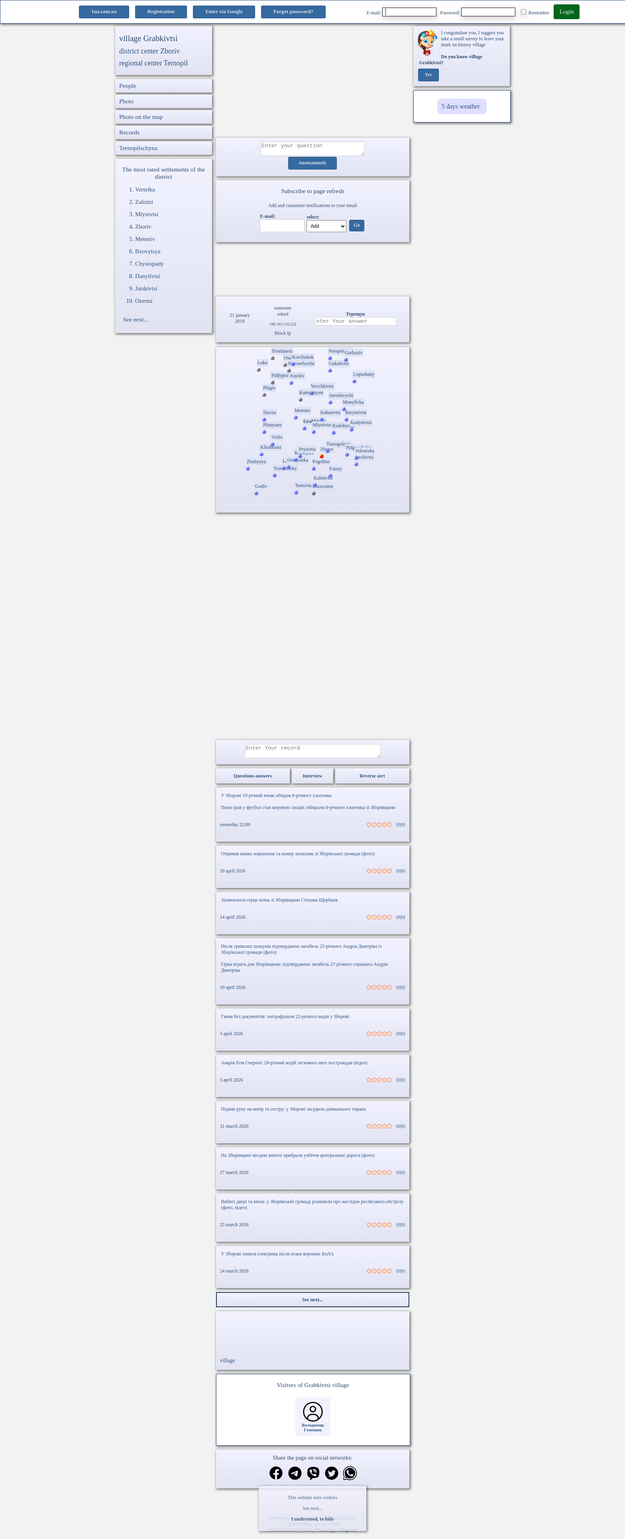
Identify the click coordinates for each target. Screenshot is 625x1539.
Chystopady (149, 263)
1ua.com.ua (104, 11)
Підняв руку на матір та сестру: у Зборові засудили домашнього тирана (293, 1114)
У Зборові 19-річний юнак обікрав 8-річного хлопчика (276, 800)
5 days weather (461, 106)
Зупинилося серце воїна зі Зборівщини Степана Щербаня (279, 905)
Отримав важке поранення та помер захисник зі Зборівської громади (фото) (298, 858)
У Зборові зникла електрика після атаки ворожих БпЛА (277, 1258)
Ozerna (143, 301)
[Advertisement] (312, 82)
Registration (161, 11)
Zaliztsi (144, 202)
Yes (428, 75)
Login (567, 11)
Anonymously (313, 165)
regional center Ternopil (153, 63)
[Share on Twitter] (331, 1479)
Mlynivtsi (146, 214)
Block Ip (283, 335)
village (227, 1365)
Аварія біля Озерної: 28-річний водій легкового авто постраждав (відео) (294, 1067)
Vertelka (145, 189)
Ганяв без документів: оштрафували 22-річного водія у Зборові (285, 1021)
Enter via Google (224, 11)
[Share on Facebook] (276, 1478)
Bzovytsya (147, 251)
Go (357, 227)
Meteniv (145, 239)
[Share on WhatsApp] (350, 1479)
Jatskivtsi (146, 288)
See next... (312, 1508)
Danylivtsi (147, 276)
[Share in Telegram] (295, 1479)
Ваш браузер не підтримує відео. (312, 268)
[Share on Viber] (313, 1479)
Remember (535, 12)
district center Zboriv (149, 51)
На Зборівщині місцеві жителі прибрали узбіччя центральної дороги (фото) (298, 1160)
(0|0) (400, 829)
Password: (477, 12)
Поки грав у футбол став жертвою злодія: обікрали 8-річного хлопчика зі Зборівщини (308, 812)
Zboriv (143, 226)
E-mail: (401, 12)
